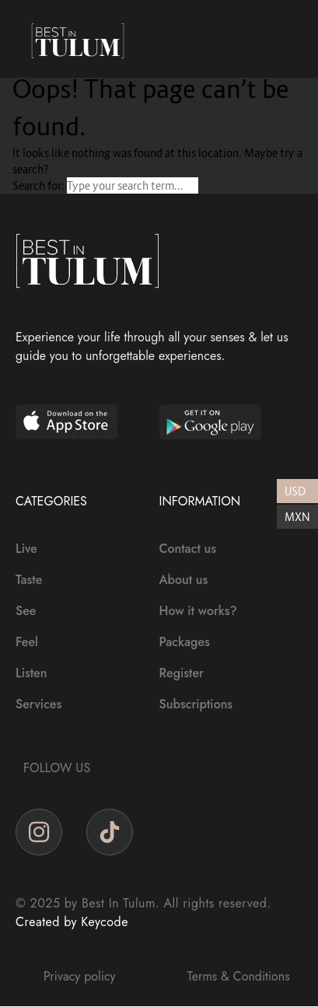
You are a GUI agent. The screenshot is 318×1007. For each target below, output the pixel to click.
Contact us (188, 549)
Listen (31, 673)
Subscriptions (196, 704)
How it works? (198, 611)
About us (183, 580)
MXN (297, 516)
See (26, 611)
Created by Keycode (72, 922)
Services (38, 704)
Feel (27, 642)
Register (181, 673)
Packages (184, 642)
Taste (29, 580)
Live (26, 549)
